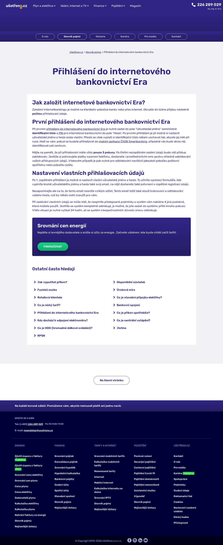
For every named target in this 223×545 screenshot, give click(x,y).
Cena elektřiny (23, 492)
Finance (99, 5)
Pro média (150, 36)
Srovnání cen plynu (26, 480)
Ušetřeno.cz (76, 52)
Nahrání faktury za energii (30, 515)
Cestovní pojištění (145, 467)
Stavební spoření (65, 496)
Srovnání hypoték (65, 467)
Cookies (178, 502)
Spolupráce (180, 479)
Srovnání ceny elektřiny (29, 474)
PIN (61, 133)
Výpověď (139, 496)
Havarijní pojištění (145, 461)
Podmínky (180, 484)
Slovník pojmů (72, 36)
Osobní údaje (181, 490)
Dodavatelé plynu (25, 497)
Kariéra (125, 36)
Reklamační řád (183, 496)
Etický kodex (181, 517)
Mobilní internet (103, 482)
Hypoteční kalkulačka (67, 473)
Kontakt (176, 36)
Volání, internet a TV (73, 5)
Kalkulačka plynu (25, 509)
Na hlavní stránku (111, 380)
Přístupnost (181, 522)
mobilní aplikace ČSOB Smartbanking (123, 141)
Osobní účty (62, 484)
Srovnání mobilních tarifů (109, 456)
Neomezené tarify (104, 471)
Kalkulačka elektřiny (27, 503)
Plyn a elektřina (43, 5)
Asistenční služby (144, 490)
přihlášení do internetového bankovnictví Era (75, 129)
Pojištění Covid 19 (144, 473)
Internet (99, 477)
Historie (100, 36)
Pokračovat (53, 246)
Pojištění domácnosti (146, 479)
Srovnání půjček (64, 456)
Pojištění (117, 5)
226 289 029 (209, 4)
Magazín (135, 5)
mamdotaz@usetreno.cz (38, 430)
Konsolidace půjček (66, 461)
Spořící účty (62, 490)
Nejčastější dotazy (26, 526)
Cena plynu (21, 486)
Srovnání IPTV (102, 497)
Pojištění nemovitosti (146, 484)
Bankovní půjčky (64, 479)
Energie (20, 445)
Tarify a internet (105, 445)
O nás (45, 36)
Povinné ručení (143, 456)
